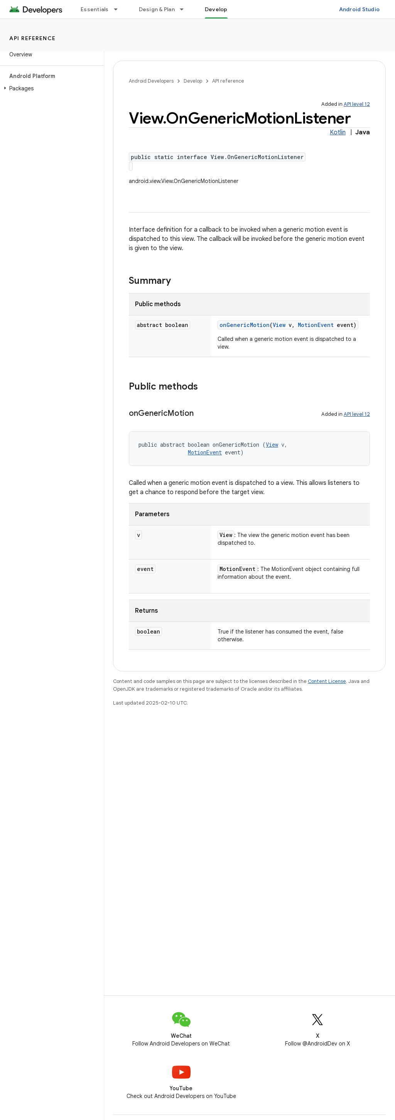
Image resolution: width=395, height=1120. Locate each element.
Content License (327, 681)
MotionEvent (316, 325)
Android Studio (359, 9)
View (279, 325)
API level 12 (357, 104)
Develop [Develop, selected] (216, 9)
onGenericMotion (244, 325)
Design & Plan (157, 9)
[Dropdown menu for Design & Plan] (185, 9)
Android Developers (151, 81)
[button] (50, 88)
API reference (32, 38)
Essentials (95, 9)
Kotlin (338, 132)
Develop (193, 81)
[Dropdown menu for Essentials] (119, 9)
